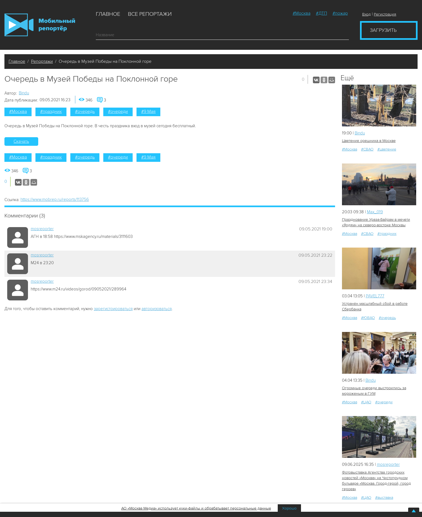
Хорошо (289, 508)
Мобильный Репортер (39, 25)
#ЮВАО (368, 317)
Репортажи (42, 61)
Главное (108, 14)
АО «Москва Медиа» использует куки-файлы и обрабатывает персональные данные (196, 508)
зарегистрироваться (113, 308)
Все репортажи (150, 14)
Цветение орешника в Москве (369, 140)
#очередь (85, 111)
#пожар (340, 13)
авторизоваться (156, 308)
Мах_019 (375, 211)
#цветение (386, 149)
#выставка (384, 497)
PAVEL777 (375, 295)
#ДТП (321, 13)
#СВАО (367, 149)
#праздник (51, 111)
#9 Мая (148, 111)
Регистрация (385, 14)
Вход (366, 14)
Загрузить (383, 30)
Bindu (24, 92)
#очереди (118, 111)
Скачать (21, 141)
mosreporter (42, 228)
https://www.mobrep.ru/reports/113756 (54, 199)
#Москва (301, 13)
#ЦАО (366, 402)
